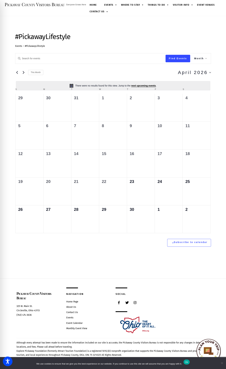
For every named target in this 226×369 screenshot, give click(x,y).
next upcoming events (143, 85)
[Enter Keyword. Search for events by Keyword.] (90, 58)
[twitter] (127, 302)
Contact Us (97, 11)
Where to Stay (130, 4)
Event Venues (206, 4)
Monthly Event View (76, 328)
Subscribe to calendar (190, 242)
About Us (71, 307)
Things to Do (156, 4)
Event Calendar (74, 323)
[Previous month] (17, 73)
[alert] (113, 85)
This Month (36, 72)
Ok (186, 362)
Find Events (178, 58)
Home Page (72, 301)
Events (108, 4)
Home (93, 4)
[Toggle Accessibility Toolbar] (7, 361)
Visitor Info (181, 4)
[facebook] (119, 302)
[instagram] (135, 302)
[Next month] (24, 73)
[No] (222, 363)
